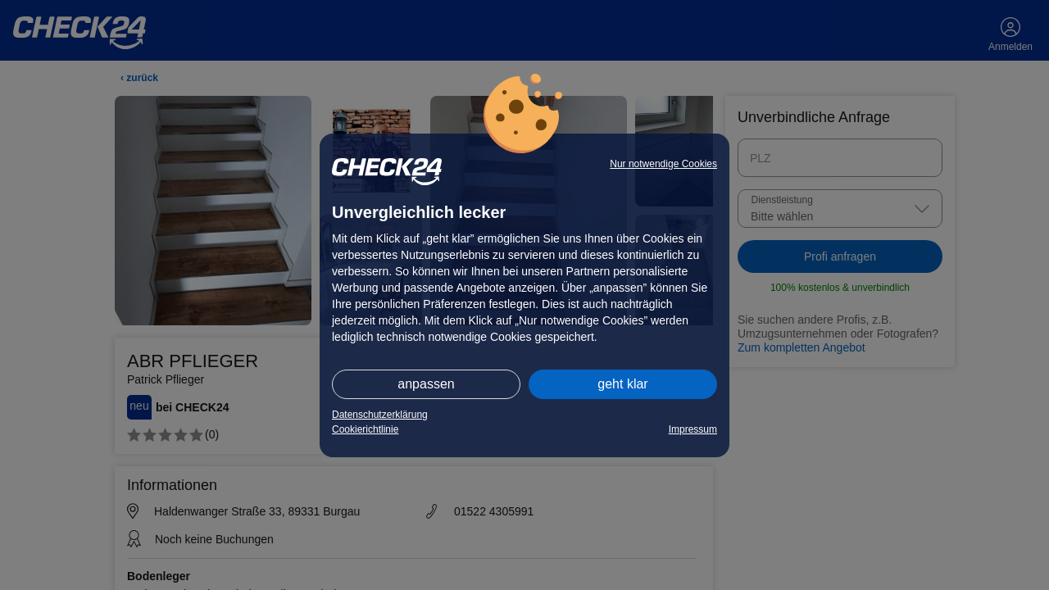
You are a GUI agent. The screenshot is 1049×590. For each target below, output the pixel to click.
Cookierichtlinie (365, 429)
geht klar (622, 384)
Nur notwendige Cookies (663, 164)
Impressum (693, 429)
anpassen (425, 384)
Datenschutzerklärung (380, 414)
